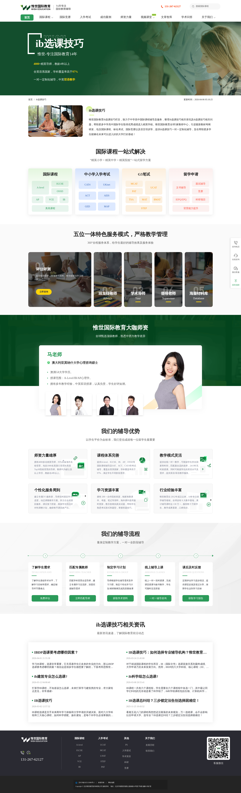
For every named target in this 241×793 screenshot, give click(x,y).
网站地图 (111, 782)
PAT (134, 191)
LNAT (103, 756)
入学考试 (85, 17)
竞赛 (200, 191)
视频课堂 (146, 17)
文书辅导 (181, 187)
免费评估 (45, 598)
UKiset (106, 184)
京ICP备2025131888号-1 (87, 782)
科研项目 (200, 199)
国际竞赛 (65, 17)
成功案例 (105, 17)
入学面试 (126, 750)
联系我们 (150, 751)
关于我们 (207, 17)
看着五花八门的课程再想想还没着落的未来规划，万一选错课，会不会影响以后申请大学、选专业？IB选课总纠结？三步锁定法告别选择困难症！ (166, 714)
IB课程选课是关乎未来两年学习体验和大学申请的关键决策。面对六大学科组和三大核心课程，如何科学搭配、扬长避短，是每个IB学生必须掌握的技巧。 (72, 714)
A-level (40, 187)
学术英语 (126, 756)
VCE (51, 199)
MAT (144, 199)
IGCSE (59, 183)
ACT (87, 195)
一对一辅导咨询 (158, 598)
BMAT (157, 199)
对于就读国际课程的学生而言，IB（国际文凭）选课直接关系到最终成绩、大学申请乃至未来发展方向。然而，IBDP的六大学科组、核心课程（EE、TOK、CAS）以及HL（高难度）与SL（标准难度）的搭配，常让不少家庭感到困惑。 (167, 666)
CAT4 (87, 184)
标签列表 (101, 782)
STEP (144, 208)
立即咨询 (44, 292)
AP (37, 199)
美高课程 (50, 208)
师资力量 (126, 17)
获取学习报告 (195, 598)
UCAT (153, 187)
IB (64, 199)
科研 (126, 762)
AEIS (106, 195)
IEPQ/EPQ (181, 199)
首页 (27, 17)
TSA (131, 199)
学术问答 (186, 17)
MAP (106, 206)
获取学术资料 (120, 598)
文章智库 (166, 17)
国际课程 (44, 17)
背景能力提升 (191, 208)
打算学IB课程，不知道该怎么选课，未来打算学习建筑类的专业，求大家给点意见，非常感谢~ (72, 689)
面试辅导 (200, 183)
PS (126, 745)
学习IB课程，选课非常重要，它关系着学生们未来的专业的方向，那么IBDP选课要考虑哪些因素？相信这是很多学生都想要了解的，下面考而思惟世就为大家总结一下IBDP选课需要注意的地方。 (73, 666)
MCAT (134, 183)
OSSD (60, 191)
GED (87, 206)
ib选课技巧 (41, 99)
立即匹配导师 (82, 598)
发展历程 (150, 745)
